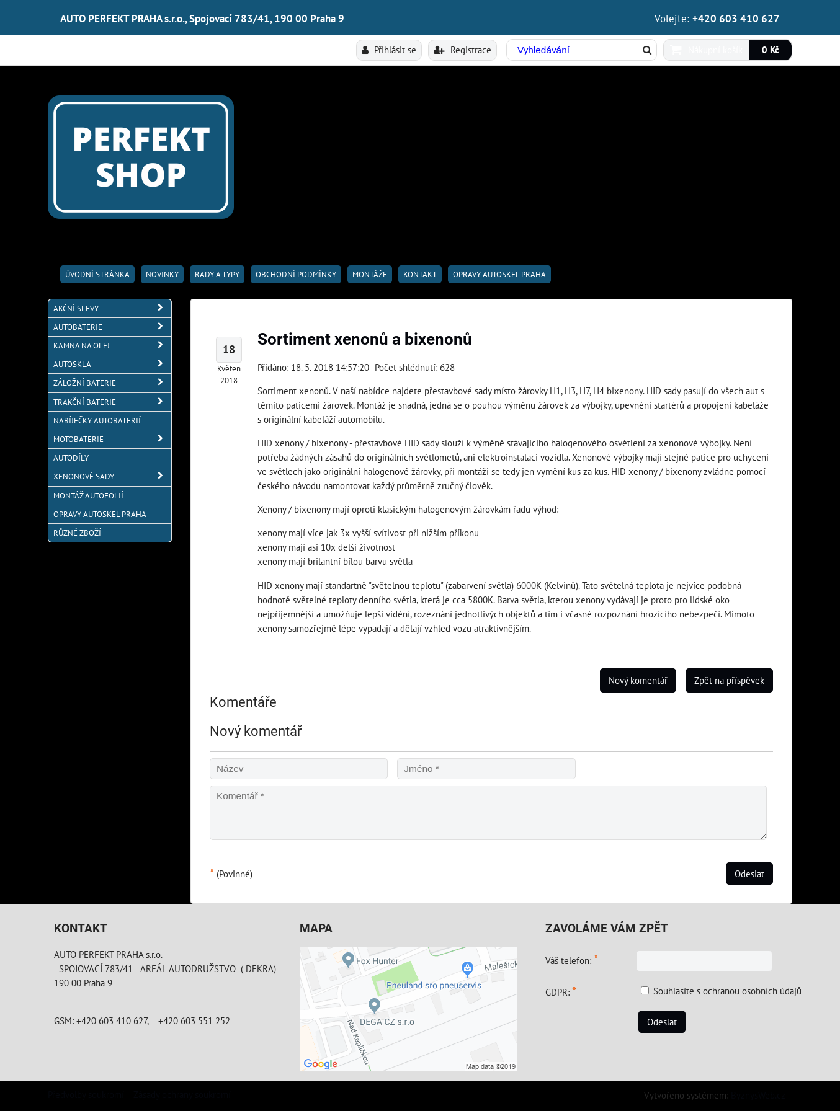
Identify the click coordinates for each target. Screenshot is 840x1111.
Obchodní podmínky (296, 274)
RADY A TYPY (217, 274)
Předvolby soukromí (86, 1094)
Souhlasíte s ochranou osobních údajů (727, 991)
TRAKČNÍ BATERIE (112, 402)
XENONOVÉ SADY (112, 476)
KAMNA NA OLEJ (112, 346)
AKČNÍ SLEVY (112, 308)
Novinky (162, 274)
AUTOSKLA (112, 364)
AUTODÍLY (71, 458)
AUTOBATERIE (112, 327)
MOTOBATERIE (112, 439)
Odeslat (749, 873)
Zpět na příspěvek (729, 680)
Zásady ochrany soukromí (182, 1094)
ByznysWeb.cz (758, 1095)
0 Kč (770, 49)
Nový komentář (638, 680)
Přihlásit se (389, 49)
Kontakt (420, 274)
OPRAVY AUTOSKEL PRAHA (499, 274)
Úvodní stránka (97, 274)
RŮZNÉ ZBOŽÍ (77, 533)
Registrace (462, 49)
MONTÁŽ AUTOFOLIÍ (88, 495)
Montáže (369, 274)
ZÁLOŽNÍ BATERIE (112, 383)
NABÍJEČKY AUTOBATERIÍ (97, 420)
